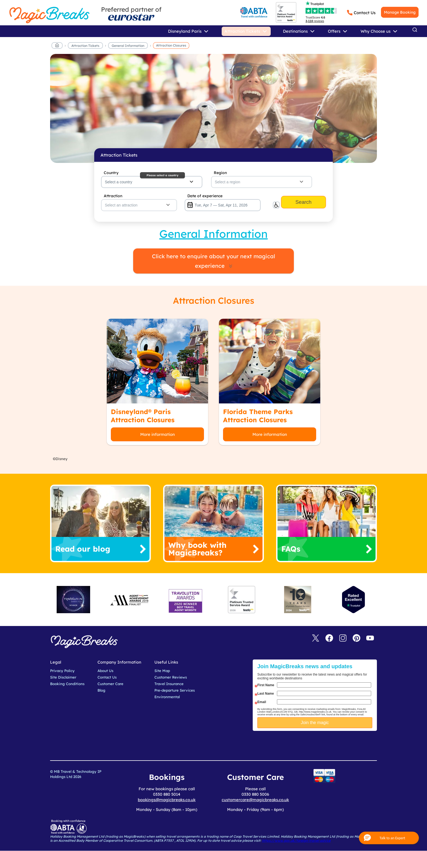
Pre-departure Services (174, 690)
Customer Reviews (170, 677)
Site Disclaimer (63, 677)
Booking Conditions (67, 684)
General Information (128, 46)
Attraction (113, 195)
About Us (105, 670)
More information (157, 434)
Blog (101, 690)
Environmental (167, 697)
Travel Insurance (169, 684)
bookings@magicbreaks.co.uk (167, 799)
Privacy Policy (62, 670)
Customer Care (110, 684)
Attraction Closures (171, 45)
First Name (265, 685)
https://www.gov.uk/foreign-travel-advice (296, 840)
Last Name (265, 693)
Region (220, 172)
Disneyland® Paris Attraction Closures (143, 416)
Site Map (162, 670)
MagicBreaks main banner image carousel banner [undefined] (213, 108)
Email (261, 702)
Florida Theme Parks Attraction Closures (258, 416)
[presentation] (319, 744)
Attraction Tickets (85, 46)
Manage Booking (400, 12)
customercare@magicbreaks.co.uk (255, 799)
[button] (389, 838)
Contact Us (365, 12)
